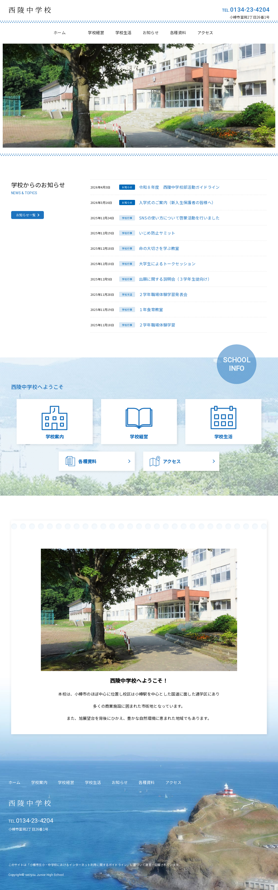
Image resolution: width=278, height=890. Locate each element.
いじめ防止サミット (157, 233)
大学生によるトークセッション (167, 264)
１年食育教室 (151, 309)
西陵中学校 (30, 10)
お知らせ (151, 32)
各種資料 (178, 32)
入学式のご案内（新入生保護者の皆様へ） (177, 202)
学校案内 (39, 782)
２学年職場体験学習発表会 (163, 294)
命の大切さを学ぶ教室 (159, 248)
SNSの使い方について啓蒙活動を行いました (179, 218)
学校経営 (66, 782)
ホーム (60, 32)
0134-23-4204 (250, 9)
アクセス (173, 782)
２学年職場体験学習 (157, 325)
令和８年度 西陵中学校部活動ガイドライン (179, 187)
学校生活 (93, 782)
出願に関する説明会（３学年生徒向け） (175, 279)
